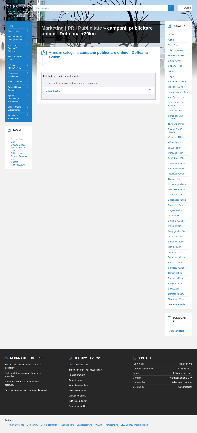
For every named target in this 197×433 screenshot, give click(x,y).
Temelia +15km (175, 252)
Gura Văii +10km (176, 124)
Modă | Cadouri (15, 81)
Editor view (16, 153)
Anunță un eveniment (79, 385)
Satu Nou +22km (176, 268)
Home (10, 26)
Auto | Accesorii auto (15, 58)
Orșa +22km (174, 215)
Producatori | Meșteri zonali (14, 116)
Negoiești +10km (176, 173)
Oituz (170, 71)
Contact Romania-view (181, 378)
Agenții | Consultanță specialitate (13, 98)
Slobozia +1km (175, 66)
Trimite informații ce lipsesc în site (85, 369)
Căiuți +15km (174, 179)
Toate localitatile (176, 304)
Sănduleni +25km (176, 168)
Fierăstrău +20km (176, 158)
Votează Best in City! (79, 364)
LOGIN (185, 8)
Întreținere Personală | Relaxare (13, 48)
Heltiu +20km (174, 247)
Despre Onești (18, 144)
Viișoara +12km (175, 137)
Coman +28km (175, 273)
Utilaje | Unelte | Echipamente (15, 108)
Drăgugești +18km (177, 231)
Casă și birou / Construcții (14, 88)
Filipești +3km (175, 142)
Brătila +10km (175, 60)
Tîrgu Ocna (173, 45)
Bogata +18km (175, 210)
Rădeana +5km (175, 153)
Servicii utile (13, 31)
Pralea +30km (175, 283)
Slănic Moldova (175, 50)
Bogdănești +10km (177, 200)
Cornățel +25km (176, 294)
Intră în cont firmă (77, 390)
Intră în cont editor (77, 401)
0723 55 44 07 (185, 368)
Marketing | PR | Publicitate (71, 28)
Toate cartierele (176, 331)
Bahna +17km (175, 262)
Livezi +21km (174, 147)
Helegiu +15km (175, 87)
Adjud (171, 40)
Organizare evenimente (13, 74)
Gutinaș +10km (175, 236)
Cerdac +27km (175, 194)
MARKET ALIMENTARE (14, 66)
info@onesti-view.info (181, 373)
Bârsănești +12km (177, 81)
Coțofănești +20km (177, 184)
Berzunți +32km (176, 220)
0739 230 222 (185, 364)
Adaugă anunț (75, 380)
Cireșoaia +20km (176, 163)
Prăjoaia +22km (176, 278)
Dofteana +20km (176, 55)
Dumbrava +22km (177, 257)
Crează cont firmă (77, 395)
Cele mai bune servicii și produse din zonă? (26, 390)
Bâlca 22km (174, 288)
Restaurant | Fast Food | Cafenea (15, 38)
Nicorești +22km (176, 299)
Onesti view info (25, 7)
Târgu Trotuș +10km (178, 92)
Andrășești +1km (176, 97)
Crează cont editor (78, 406)
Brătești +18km (175, 205)
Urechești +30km (176, 189)
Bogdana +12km (176, 241)
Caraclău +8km (175, 110)
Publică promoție (77, 375)
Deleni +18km (175, 226)
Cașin (171, 76)
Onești (171, 34)
